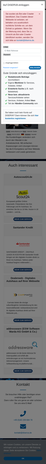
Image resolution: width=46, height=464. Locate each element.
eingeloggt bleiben (12, 63)
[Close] (42, 4)
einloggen (35, 68)
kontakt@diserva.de (25, 40)
